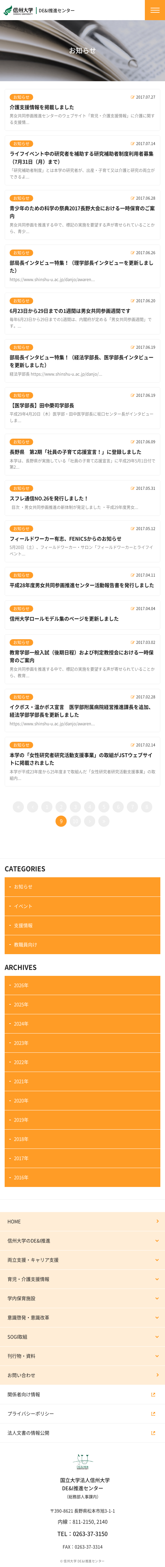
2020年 (21, 1100)
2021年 (21, 1081)
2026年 (21, 985)
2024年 (21, 1023)
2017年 (21, 1158)
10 (75, 821)
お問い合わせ (21, 1375)
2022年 (21, 1062)
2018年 (21, 1139)
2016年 (21, 1177)
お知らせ (23, 886)
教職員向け (25, 944)
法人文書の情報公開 (28, 1433)
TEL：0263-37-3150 (82, 1534)
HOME (14, 1221)
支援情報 (23, 925)
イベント (23, 906)
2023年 (21, 1043)
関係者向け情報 (23, 1394)
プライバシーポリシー (30, 1413)
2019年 (21, 1120)
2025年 (21, 1004)
